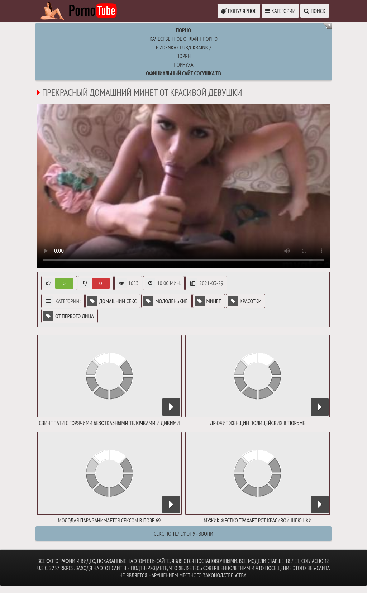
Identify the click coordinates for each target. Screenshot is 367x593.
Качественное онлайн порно (183, 38)
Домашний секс (112, 301)
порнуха (183, 64)
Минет (208, 301)
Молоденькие (165, 301)
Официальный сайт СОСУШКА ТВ (183, 73)
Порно (183, 30)
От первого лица (68, 316)
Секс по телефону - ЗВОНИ (183, 533)
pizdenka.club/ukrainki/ (183, 47)
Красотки (244, 301)
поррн (183, 55)
